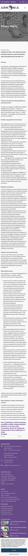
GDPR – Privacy (5, 495)
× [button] (26, 538)
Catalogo (13, 2)
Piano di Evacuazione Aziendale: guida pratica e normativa (18, 527)
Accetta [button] (14, 550)
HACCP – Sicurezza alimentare (9, 497)
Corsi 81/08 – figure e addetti (8, 478)
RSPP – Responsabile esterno (8, 501)
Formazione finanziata (7, 514)
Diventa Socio (4, 491)
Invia (19, 436)
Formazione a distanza (7, 510)
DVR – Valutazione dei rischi (8, 493)
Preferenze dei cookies (14, 554)
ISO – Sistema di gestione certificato (10, 499)
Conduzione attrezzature (7, 476)
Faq (2, 2)
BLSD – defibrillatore (6, 474)
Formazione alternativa (7, 508)
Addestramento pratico (7, 506)
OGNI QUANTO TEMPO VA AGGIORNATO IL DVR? (18, 533)
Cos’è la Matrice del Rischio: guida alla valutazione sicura (18, 521)
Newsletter (7, 2)
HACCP (3, 482)
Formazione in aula (6, 512)
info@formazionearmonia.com (12, 465)
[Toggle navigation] (25, 7)
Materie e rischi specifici (7, 484)
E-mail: (4, 434)
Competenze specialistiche (8, 480)
